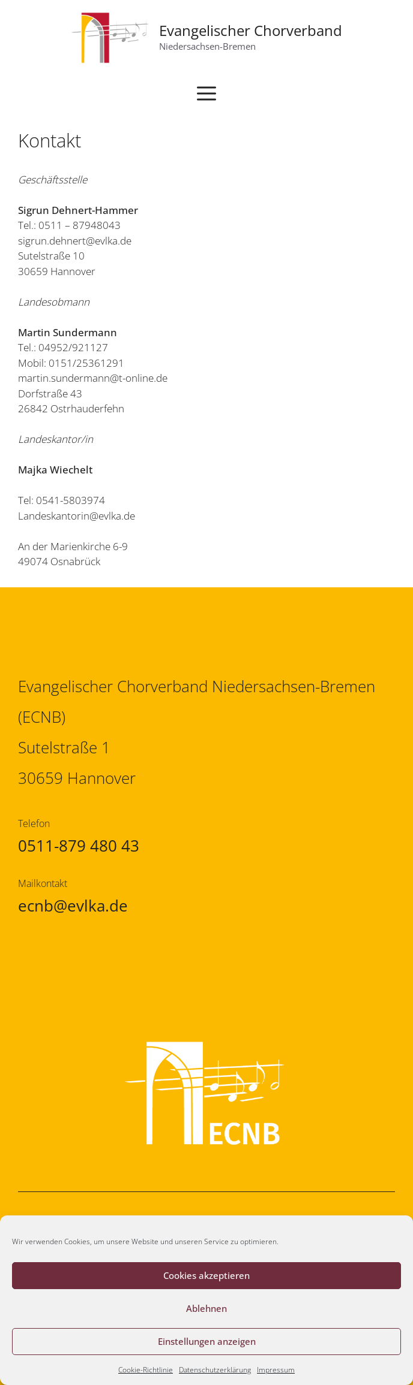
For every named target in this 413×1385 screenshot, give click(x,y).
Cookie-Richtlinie (145, 1370)
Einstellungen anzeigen (207, 1341)
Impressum (276, 1370)
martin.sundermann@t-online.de (92, 378)
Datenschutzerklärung (215, 1370)
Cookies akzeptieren (206, 1275)
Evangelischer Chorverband (250, 30)
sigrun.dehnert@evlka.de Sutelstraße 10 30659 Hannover (74, 256)
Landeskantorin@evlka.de (76, 516)
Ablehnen (206, 1308)
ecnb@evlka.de (73, 905)
